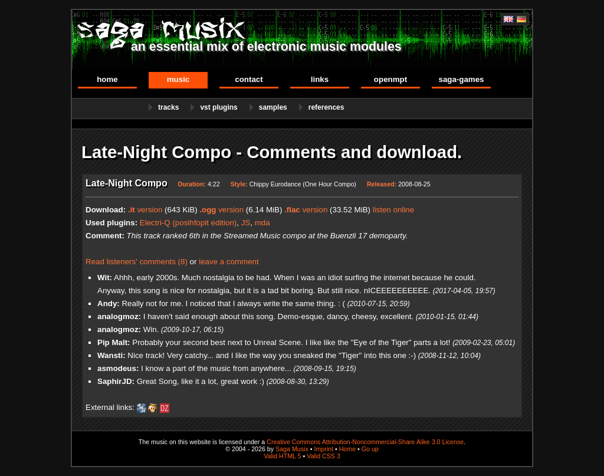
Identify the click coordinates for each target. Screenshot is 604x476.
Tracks (168, 107)
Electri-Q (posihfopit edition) (188, 222)
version (145, 209)
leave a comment (229, 261)
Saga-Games (461, 79)
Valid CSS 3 (323, 455)
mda (262, 222)
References (326, 107)
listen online (393, 209)
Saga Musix (291, 448)
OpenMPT (390, 79)
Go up (370, 448)
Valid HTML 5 (282, 455)
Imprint (323, 448)
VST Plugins (218, 107)
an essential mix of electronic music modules (266, 47)
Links (320, 79)
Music (178, 79)
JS (246, 222)
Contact (248, 79)
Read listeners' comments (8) (137, 261)
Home (107, 79)
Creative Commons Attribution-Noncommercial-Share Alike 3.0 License (365, 441)
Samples (273, 107)
